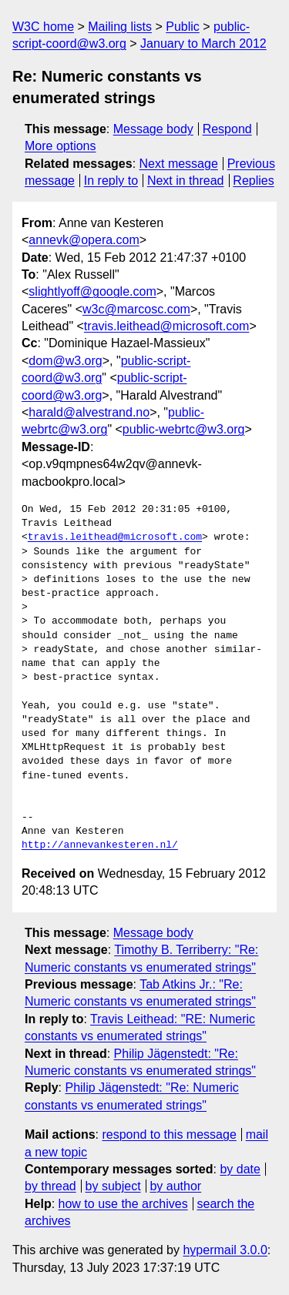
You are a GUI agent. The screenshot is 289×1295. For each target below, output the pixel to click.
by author (175, 1186)
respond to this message (169, 1134)
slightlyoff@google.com (92, 291)
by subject (113, 1186)
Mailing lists (120, 26)
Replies (253, 180)
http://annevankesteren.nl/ (100, 845)
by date (240, 1169)
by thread (50, 1186)
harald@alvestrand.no (89, 412)
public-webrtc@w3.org (184, 429)
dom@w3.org (65, 360)
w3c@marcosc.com (136, 309)
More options (60, 145)
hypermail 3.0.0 (225, 1250)
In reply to (111, 180)
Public (183, 26)
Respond (227, 129)
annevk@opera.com (84, 239)
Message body (153, 129)
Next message (178, 163)
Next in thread (185, 180)
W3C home (43, 26)
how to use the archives (123, 1203)
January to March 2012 (203, 43)
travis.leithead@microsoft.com (167, 326)
